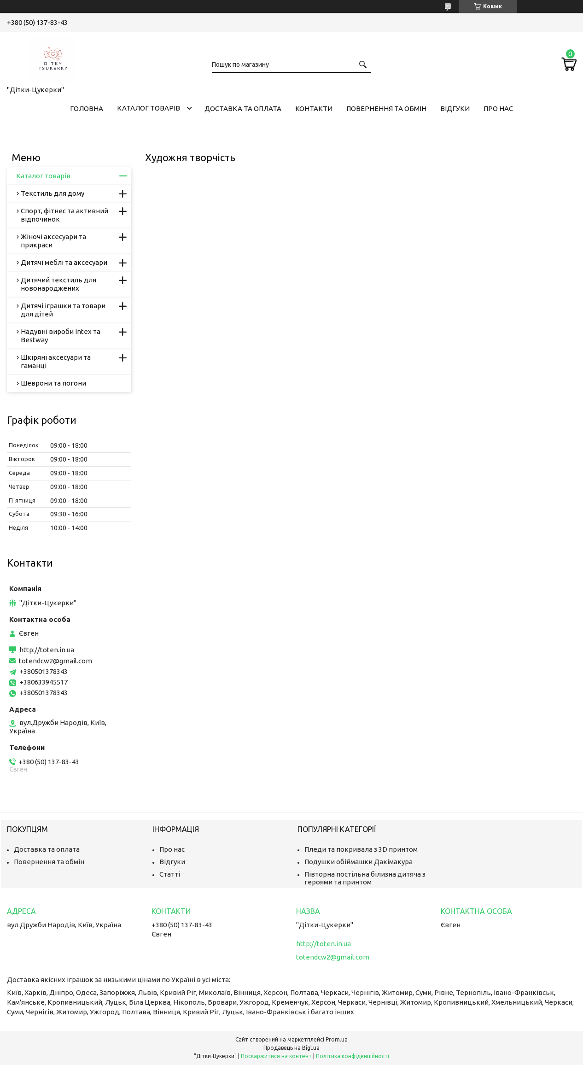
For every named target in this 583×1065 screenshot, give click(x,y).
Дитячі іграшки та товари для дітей (63, 310)
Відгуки (455, 108)
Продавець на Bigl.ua (291, 1048)
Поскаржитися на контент (276, 1056)
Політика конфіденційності (352, 1056)
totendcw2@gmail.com (55, 661)
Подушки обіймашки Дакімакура (358, 862)
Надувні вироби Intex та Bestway (60, 336)
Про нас (498, 108)
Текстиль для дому (52, 193)
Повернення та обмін (386, 108)
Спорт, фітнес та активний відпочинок (64, 215)
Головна (86, 108)
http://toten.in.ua (46, 650)
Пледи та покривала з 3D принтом (361, 849)
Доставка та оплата (242, 108)
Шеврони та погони (53, 383)
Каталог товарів (148, 108)
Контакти (313, 108)
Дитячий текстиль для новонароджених (58, 284)
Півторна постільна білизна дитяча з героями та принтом (365, 878)
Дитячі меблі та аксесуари (64, 262)
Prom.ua (337, 1039)
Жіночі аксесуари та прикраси (53, 241)
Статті (169, 874)
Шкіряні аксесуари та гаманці (56, 361)
